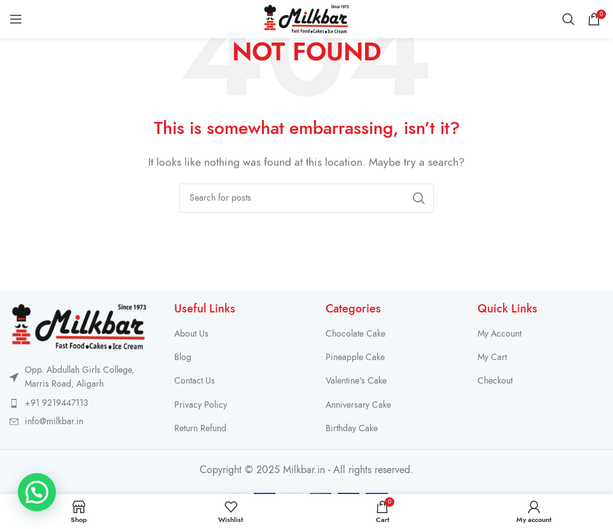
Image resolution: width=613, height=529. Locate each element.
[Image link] (79, 326)
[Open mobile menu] (16, 19)
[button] (37, 492)
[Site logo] (306, 18)
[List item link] (79, 403)
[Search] (568, 19)
